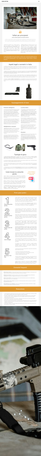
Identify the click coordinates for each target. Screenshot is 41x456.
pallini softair (16, 112)
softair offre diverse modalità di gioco (9, 156)
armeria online (23, 126)
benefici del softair (24, 44)
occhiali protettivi (16, 110)
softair (5, 71)
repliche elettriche (24, 110)
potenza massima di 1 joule (15, 68)
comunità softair (7, 185)
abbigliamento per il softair (7, 128)
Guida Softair (5, 1)
